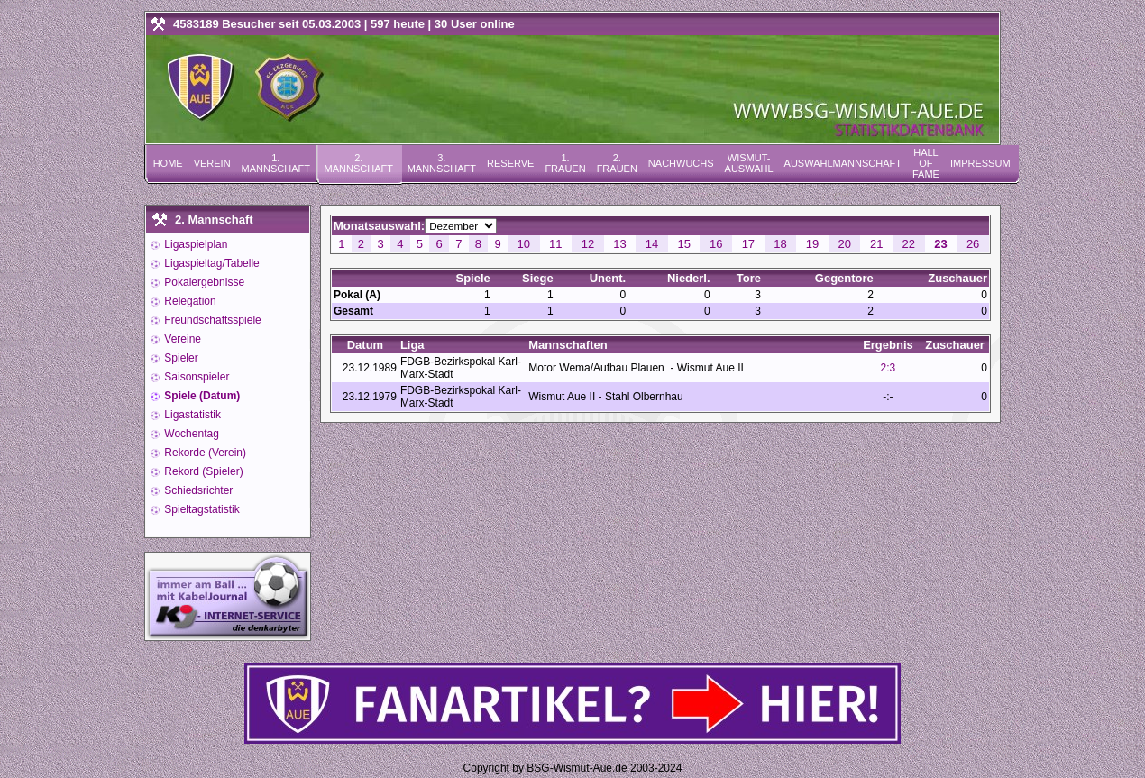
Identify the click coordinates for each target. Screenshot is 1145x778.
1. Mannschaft (276, 163)
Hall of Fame (925, 163)
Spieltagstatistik (200, 509)
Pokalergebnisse (202, 282)
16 (716, 244)
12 (588, 244)
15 (683, 244)
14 (652, 244)
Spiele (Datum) (200, 395)
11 (555, 244)
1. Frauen (565, 163)
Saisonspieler (195, 377)
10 (523, 244)
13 (619, 244)
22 (908, 244)
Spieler (179, 358)
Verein (212, 163)
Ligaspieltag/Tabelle (210, 263)
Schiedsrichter (197, 490)
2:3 (888, 368)
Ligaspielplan (194, 244)
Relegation (188, 301)
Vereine (181, 339)
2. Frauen (617, 163)
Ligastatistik (191, 414)
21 (876, 244)
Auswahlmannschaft (843, 163)
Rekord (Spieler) (202, 471)
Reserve (510, 163)
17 (748, 244)
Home (168, 163)
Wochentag (190, 433)
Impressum (980, 163)
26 (972, 244)
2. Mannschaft (359, 163)
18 (780, 244)
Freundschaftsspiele (211, 320)
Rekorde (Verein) (203, 452)
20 (844, 244)
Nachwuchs (681, 163)
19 (812, 244)
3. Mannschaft (442, 163)
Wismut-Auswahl (749, 163)
